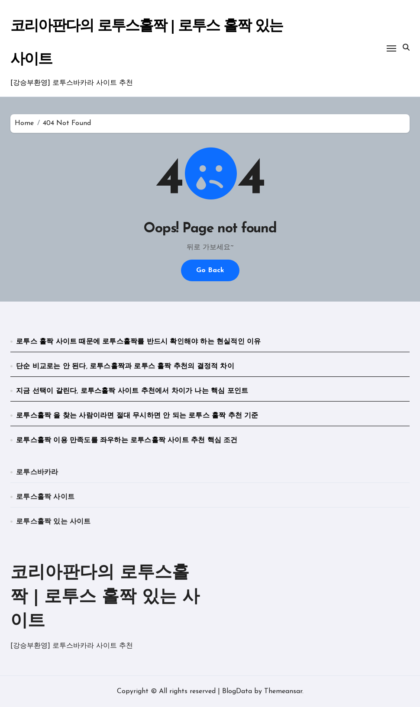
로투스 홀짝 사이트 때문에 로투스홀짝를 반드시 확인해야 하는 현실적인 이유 (138, 341)
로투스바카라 (37, 472)
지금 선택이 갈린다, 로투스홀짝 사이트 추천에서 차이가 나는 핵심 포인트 (132, 391)
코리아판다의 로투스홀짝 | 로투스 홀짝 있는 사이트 (105, 597)
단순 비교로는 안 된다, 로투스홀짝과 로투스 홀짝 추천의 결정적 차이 (125, 366)
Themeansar (283, 691)
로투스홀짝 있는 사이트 (53, 521)
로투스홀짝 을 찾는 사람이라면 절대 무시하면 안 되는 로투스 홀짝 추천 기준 (137, 415)
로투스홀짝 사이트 (45, 497)
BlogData (237, 691)
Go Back (210, 270)
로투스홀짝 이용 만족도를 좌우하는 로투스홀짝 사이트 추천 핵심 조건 (126, 440)
